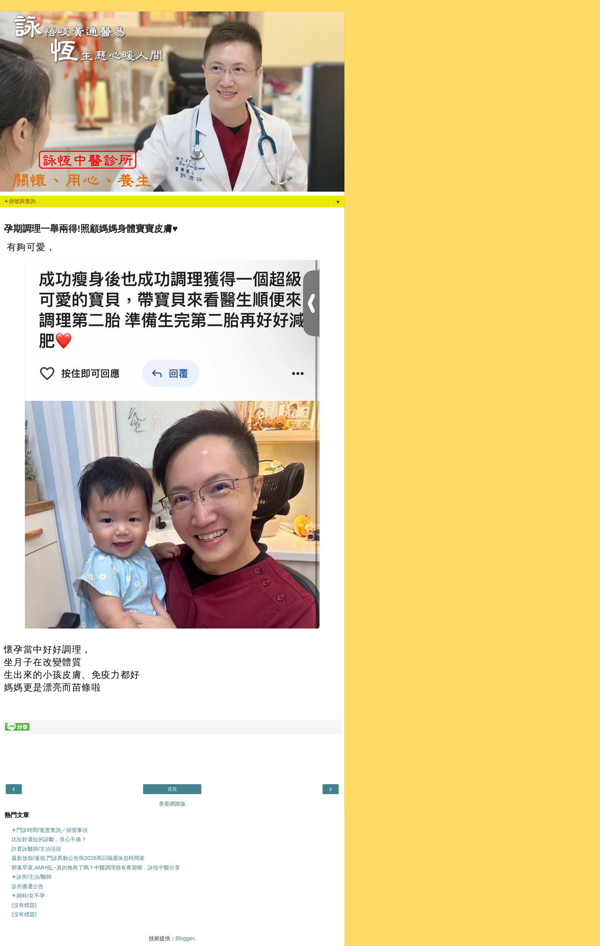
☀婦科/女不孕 (28, 895)
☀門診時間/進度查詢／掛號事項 (49, 830)
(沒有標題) (24, 905)
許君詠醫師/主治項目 (36, 849)
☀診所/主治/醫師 (31, 877)
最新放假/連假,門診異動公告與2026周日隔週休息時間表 (78, 858)
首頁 (172, 789)
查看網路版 (172, 804)
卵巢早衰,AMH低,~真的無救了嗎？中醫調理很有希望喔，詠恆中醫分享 (95, 868)
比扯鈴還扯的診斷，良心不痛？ (48, 839)
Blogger (185, 938)
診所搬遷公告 (27, 886)
